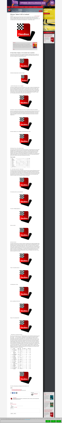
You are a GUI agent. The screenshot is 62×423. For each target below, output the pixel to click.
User (11, 405)
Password (12, 406)
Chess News (15, 11)
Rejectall (53, 421)
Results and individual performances (17, 389)
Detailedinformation (48, 421)
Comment (11, 407)
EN (33, 11)
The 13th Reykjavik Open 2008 (16, 390)
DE (32, 11)
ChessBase (14, 397)
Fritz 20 (14, 42)
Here (55, 418)
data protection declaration (27, 419)
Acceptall (58, 421)
